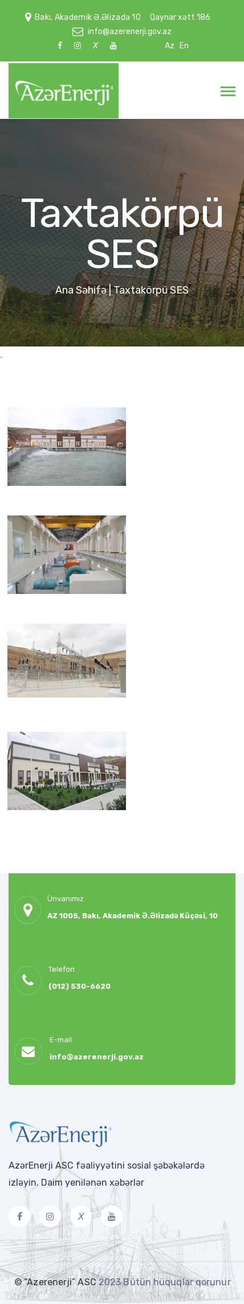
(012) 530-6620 (79, 986)
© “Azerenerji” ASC (56, 1282)
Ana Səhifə (81, 290)
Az (169, 46)
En (184, 46)
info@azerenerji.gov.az (130, 31)
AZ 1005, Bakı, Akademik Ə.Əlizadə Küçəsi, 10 (132, 915)
